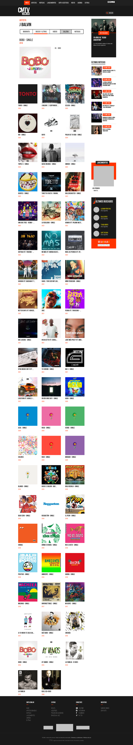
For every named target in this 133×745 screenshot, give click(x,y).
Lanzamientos (51, 3)
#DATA (73, 3)
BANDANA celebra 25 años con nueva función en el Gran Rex (109, 119)
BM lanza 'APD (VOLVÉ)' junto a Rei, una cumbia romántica (108, 95)
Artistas (34, 3)
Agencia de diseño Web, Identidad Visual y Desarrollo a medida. (66, 740)
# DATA (53, 708)
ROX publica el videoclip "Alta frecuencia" (108, 106)
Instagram (80, 710)
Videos (55, 31)
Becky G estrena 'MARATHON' (107, 130)
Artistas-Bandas (31, 710)
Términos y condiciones (77, 737)
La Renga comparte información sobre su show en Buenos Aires (109, 83)
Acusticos (54, 710)
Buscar (109, 13)
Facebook (80, 713)
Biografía (26, 31)
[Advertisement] (104, 147)
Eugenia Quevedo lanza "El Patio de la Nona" (109, 71)
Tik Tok (79, 715)
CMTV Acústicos (64, 3)
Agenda (80, 3)
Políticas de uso (87, 737)
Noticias (42, 3)
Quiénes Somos (105, 708)
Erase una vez (55, 715)
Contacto (103, 710)
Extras (87, 3)
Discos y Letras (40, 32)
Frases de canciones (57, 713)
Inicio (27, 3)
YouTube (79, 708)
